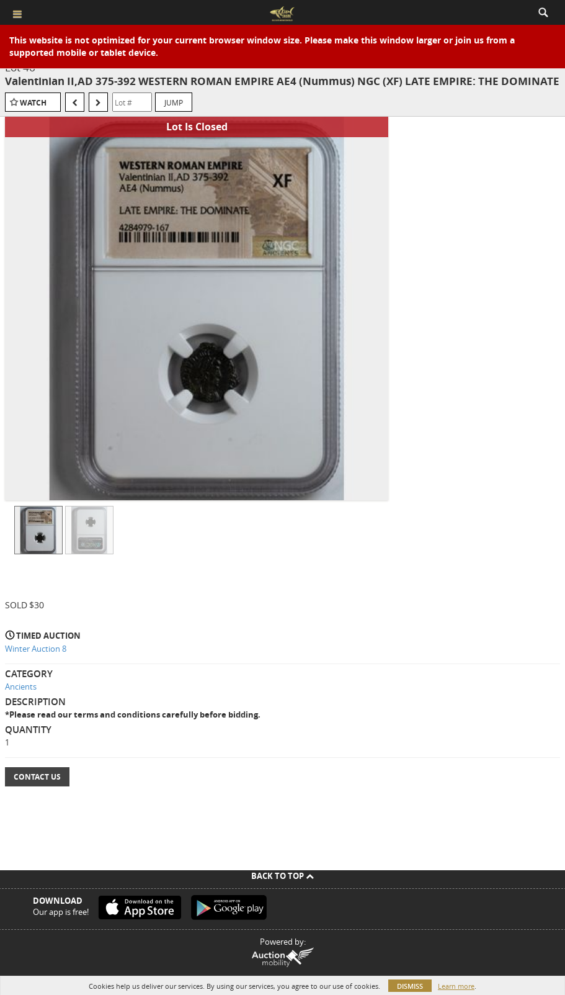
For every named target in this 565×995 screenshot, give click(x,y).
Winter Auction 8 (35, 648)
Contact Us (37, 777)
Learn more (456, 986)
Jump (173, 102)
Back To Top (282, 875)
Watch (33, 102)
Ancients (21, 686)
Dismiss (410, 986)
